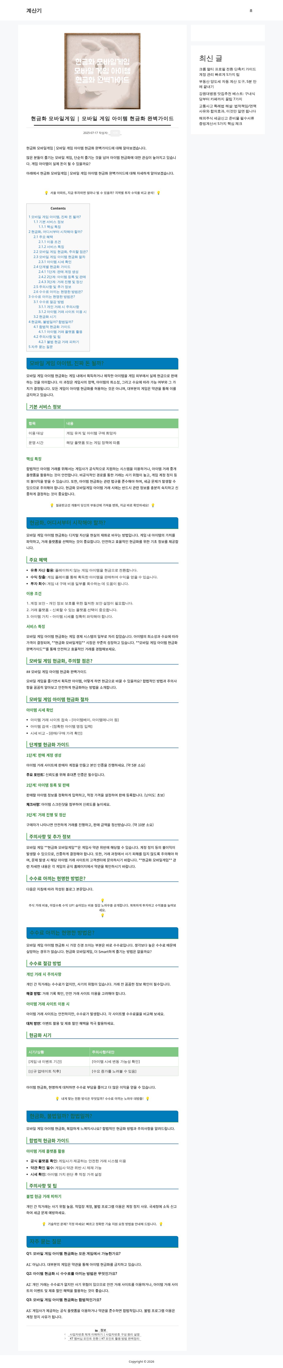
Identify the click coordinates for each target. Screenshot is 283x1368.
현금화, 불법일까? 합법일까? (51, 321)
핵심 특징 (49, 226)
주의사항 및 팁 (47, 336)
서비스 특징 (51, 246)
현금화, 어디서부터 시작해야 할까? (55, 231)
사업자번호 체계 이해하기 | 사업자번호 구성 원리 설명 (105, 1334)
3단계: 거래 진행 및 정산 (60, 281)
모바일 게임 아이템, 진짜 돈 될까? (55, 216)
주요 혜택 (43, 236)
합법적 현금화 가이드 (52, 326)
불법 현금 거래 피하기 (58, 341)
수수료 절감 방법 (49, 301)
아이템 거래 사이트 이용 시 (62, 311)
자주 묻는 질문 (41, 346)
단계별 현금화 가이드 (52, 266)
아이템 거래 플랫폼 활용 (60, 331)
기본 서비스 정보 (49, 221)
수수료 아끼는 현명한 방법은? (58, 291)
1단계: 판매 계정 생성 (58, 271)
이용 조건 (49, 241)
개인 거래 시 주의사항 (58, 306)
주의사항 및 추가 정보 (52, 286)
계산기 (34, 10)
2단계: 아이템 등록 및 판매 (62, 277)
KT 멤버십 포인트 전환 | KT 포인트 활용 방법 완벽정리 (104, 1338)
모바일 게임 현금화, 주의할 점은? (61, 251)
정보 (103, 1330)
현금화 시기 (45, 316)
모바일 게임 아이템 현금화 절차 (59, 257)
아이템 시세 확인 (55, 261)
